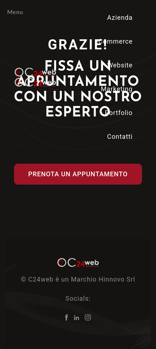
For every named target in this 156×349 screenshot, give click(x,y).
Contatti (120, 136)
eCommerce (114, 41)
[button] (78, 174)
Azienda (120, 17)
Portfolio (119, 112)
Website (120, 65)
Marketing (117, 89)
